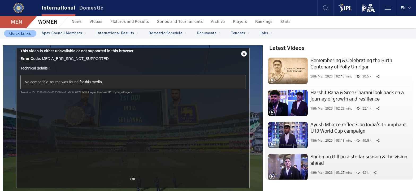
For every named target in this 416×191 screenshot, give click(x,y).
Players (240, 22)
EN (406, 8)
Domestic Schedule (167, 33)
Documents (208, 33)
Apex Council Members (64, 33)
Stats (285, 22)
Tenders (240, 33)
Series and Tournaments (180, 22)
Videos (96, 22)
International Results (117, 33)
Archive (218, 22)
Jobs (266, 33)
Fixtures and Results (129, 22)
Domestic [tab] (91, 8)
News (77, 22)
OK (133, 179)
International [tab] (58, 8)
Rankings (263, 22)
